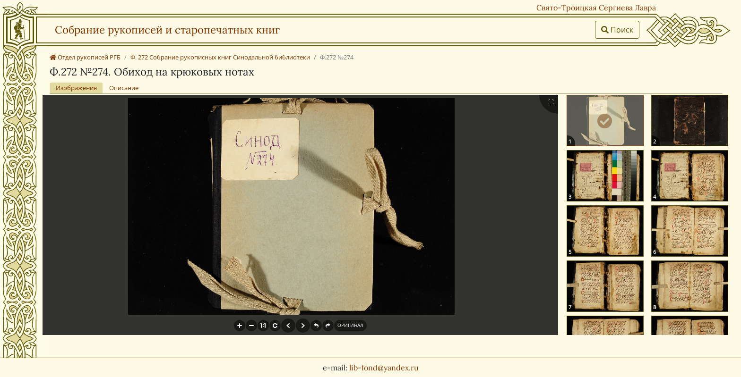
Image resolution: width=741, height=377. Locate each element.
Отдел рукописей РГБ (85, 57)
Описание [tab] (123, 88)
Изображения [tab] (76, 88)
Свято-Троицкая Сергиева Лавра (596, 7)
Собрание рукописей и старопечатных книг (167, 29)
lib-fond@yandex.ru (384, 367)
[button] (239, 325)
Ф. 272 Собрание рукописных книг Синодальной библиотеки (220, 57)
